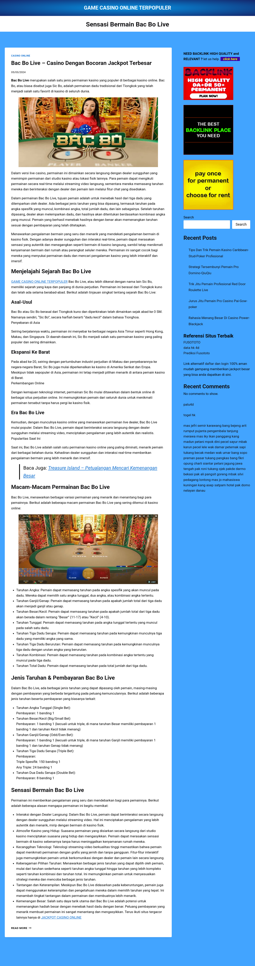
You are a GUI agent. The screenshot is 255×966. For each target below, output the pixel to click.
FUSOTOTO (191, 342)
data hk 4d (191, 348)
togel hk (189, 415)
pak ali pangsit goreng (211, 474)
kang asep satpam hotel (216, 485)
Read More (21, 928)
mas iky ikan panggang (213, 436)
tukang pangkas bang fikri (224, 458)
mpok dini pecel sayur (221, 442)
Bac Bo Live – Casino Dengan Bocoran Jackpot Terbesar (81, 63)
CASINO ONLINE (20, 55)
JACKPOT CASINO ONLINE (61, 917)
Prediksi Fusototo (196, 353)
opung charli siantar (198, 463)
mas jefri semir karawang (202, 426)
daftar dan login (217, 364)
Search (188, 217)
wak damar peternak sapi (227, 447)
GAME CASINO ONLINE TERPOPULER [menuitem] (39, 282)
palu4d (188, 404)
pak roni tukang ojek (210, 469)
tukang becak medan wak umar (206, 453)
